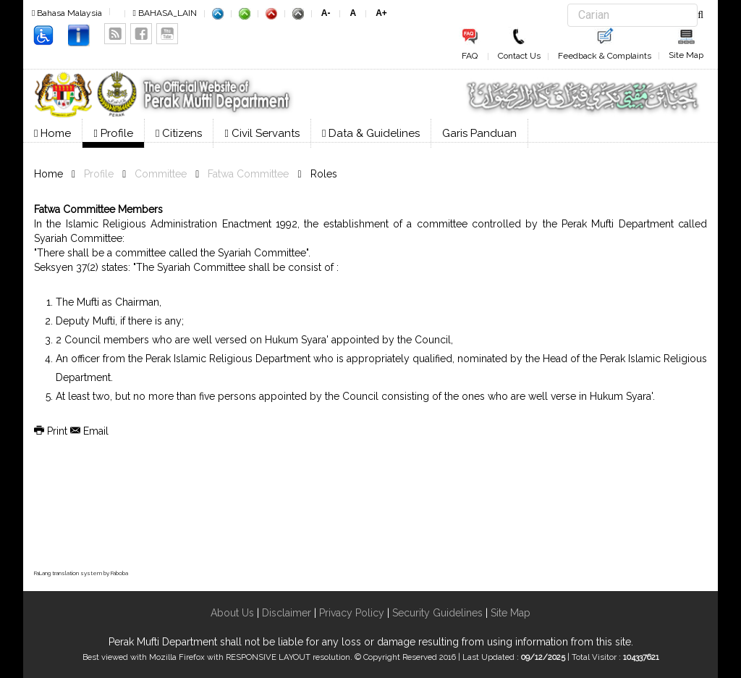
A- (326, 13)
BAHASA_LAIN (164, 13)
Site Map (686, 55)
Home (52, 133)
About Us (232, 613)
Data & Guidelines (371, 133)
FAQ (470, 56)
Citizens (179, 133)
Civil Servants (261, 133)
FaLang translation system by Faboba (81, 573)
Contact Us (519, 56)
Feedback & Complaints (604, 56)
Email (89, 431)
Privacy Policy (351, 613)
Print (52, 431)
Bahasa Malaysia (67, 13)
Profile (112, 133)
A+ (381, 13)
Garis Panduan (479, 133)
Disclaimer (285, 613)
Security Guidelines (437, 613)
